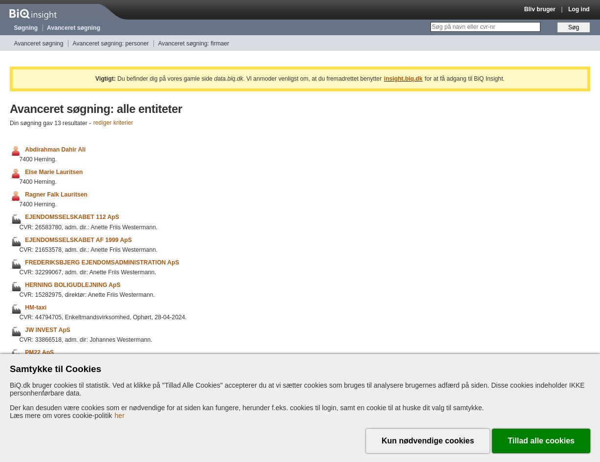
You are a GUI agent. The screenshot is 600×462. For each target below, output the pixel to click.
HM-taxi (35, 307)
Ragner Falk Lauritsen (56, 194)
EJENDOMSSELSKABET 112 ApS (72, 217)
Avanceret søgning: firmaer (193, 43)
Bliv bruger (540, 9)
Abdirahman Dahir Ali (55, 149)
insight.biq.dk (403, 78)
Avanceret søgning (73, 27)
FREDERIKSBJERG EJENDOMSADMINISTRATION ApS (102, 262)
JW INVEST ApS (47, 330)
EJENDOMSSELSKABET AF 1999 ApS (78, 240)
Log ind (579, 9)
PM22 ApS (39, 352)
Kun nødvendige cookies (428, 441)
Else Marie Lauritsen (54, 172)
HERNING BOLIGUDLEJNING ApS (72, 285)
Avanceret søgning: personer (111, 43)
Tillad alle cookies (541, 441)
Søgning (26, 27)
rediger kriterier (113, 123)
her (120, 415)
